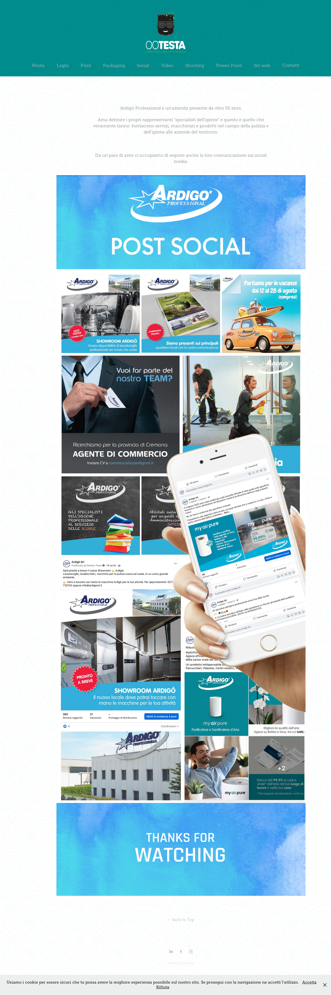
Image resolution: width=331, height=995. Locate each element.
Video (167, 65)
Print (86, 65)
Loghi (63, 65)
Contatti (290, 65)
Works (38, 65)
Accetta (309, 982)
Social (143, 65)
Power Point (229, 65)
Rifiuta (162, 987)
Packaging (114, 65)
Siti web (262, 65)
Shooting (194, 65)
